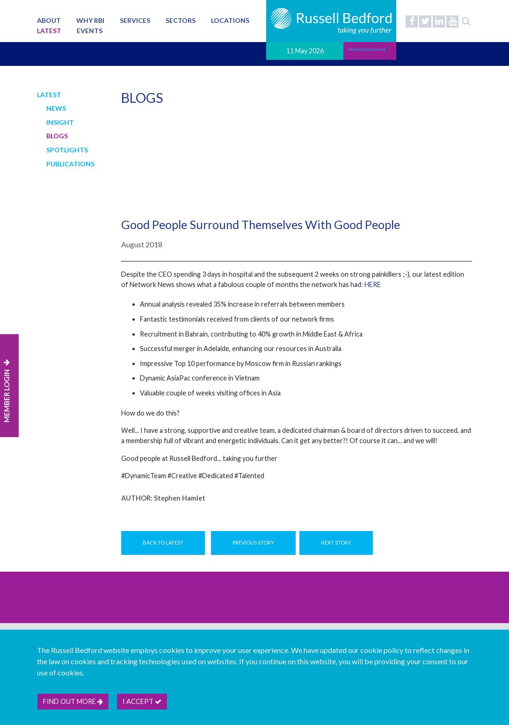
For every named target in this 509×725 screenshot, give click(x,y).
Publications (70, 164)
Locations (230, 20)
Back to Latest (163, 542)
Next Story (336, 542)
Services (135, 20)
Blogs (57, 136)
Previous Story (253, 542)
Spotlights (67, 150)
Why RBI (90, 20)
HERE (372, 284)
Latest (49, 31)
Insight (60, 122)
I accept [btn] (142, 701)
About (49, 20)
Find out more (73, 701)
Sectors (181, 20)
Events (89, 31)
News (56, 108)
